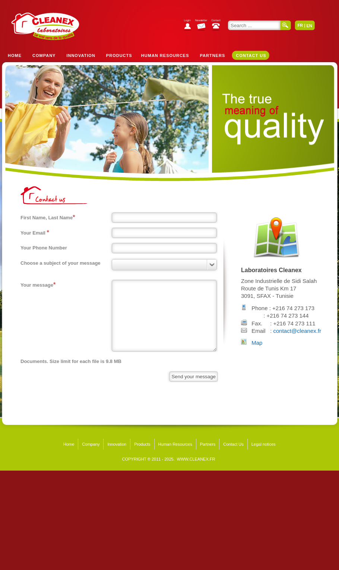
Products (119, 55)
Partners (212, 55)
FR (300, 25)
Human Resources (165, 55)
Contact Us (251, 55)
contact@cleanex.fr (297, 331)
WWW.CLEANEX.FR (196, 459)
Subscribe (203, 25)
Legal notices (263, 444)
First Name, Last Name (47, 217)
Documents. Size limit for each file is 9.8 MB (70, 361)
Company (44, 55)
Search (286, 25)
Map (256, 343)
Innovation (80, 55)
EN (309, 25)
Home (15, 55)
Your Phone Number (43, 248)
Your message (38, 284)
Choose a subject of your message (60, 263)
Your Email (34, 232)
